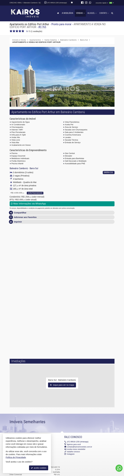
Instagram (71, 454)
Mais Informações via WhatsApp (28, 203)
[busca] (112, 13)
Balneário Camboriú (19, 168)
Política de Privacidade (16, 457)
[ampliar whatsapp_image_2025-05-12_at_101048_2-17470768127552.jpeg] (66, 95)
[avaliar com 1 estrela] (11, 31)
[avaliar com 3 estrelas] (17, 31)
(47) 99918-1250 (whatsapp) (57, 3)
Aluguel (92, 13)
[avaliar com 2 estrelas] (14, 31)
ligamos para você (74, 444)
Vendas (80, 13)
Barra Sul (34, 168)
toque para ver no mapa (62, 385)
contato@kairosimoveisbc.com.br (79, 447)
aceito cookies (38, 468)
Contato (104, 13)
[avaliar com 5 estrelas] (23, 31)
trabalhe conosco (73, 452)
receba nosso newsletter (76, 449)
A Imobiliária (67, 13)
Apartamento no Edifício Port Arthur (29, 24)
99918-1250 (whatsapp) (77, 442)
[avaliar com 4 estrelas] (20, 31)
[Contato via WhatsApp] (119, 468)
